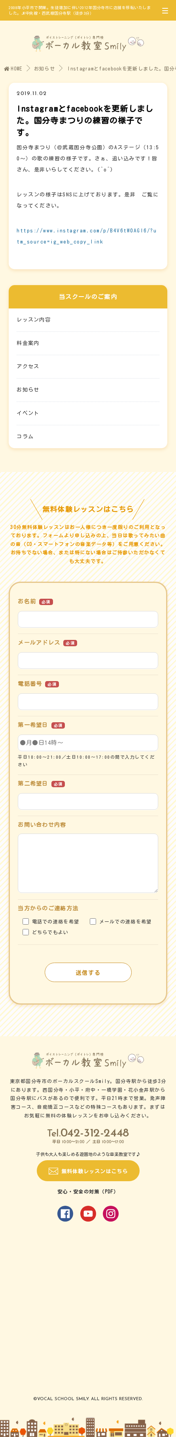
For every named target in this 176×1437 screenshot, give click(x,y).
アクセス (28, 366)
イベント (28, 413)
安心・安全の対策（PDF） (88, 1191)
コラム (25, 436)
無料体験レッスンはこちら (94, 1171)
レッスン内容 (34, 319)
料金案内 (28, 343)
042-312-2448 (95, 1133)
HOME (13, 68)
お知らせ (44, 68)
